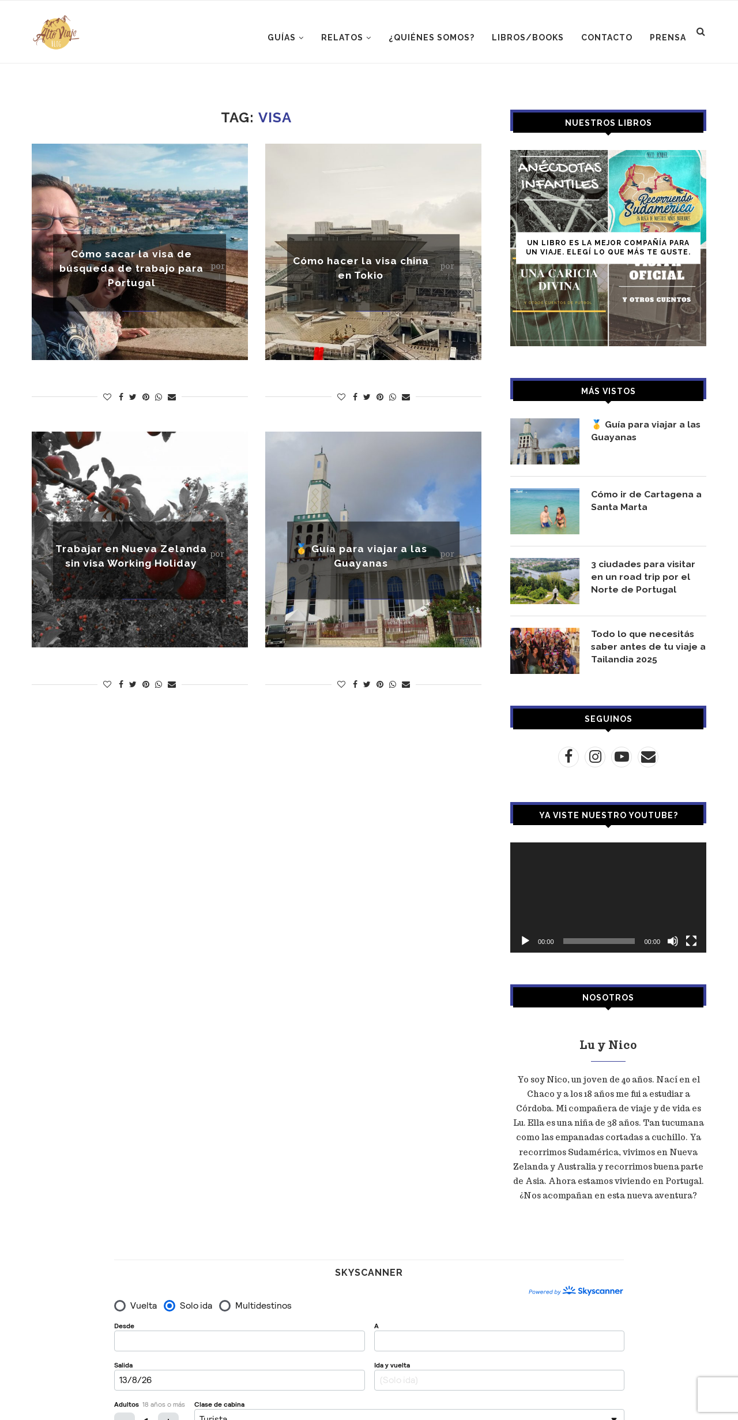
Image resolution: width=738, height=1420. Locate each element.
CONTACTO (606, 37)
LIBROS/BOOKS (528, 37)
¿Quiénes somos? (432, 37)
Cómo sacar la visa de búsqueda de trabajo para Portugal (132, 268)
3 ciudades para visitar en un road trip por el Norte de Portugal (644, 577)
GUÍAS (282, 37)
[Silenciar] (673, 941)
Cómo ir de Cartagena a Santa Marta (647, 500)
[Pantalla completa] (691, 941)
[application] (608, 897)
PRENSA (668, 37)
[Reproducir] (525, 941)
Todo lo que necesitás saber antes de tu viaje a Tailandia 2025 (645, 646)
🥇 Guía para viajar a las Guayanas (646, 431)
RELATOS (342, 37)
